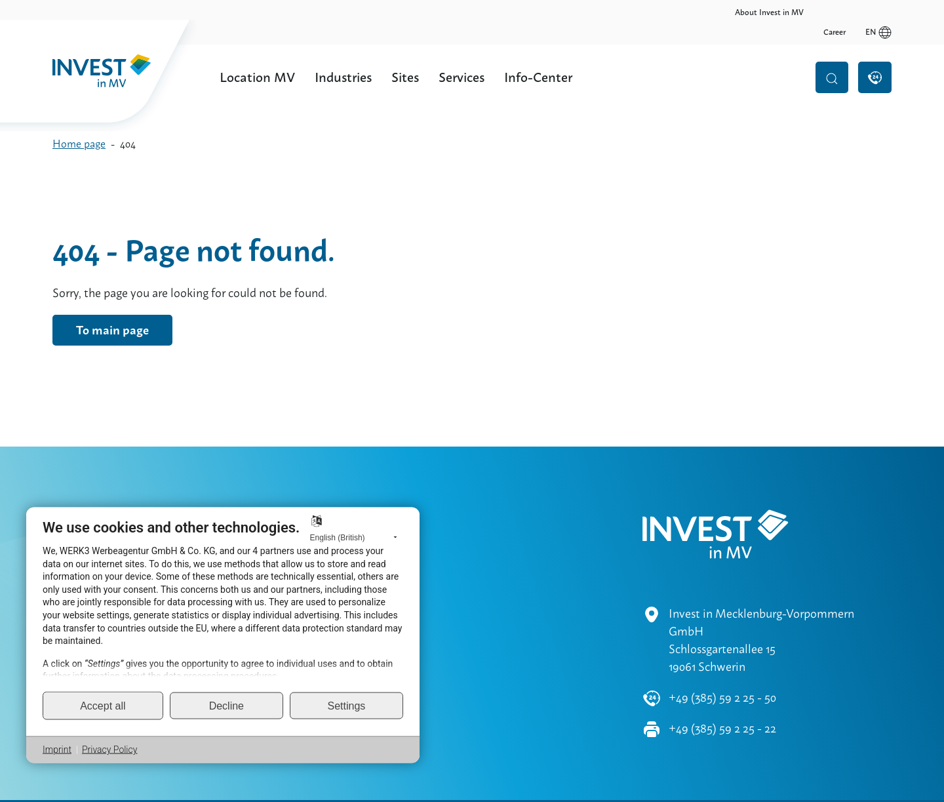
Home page (79, 144)
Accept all (102, 705)
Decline (226, 705)
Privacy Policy (109, 749)
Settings (347, 705)
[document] (223, 605)
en (878, 12)
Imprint (57, 749)
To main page (112, 330)
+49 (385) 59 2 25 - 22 (722, 690)
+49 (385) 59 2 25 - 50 (722, 659)
